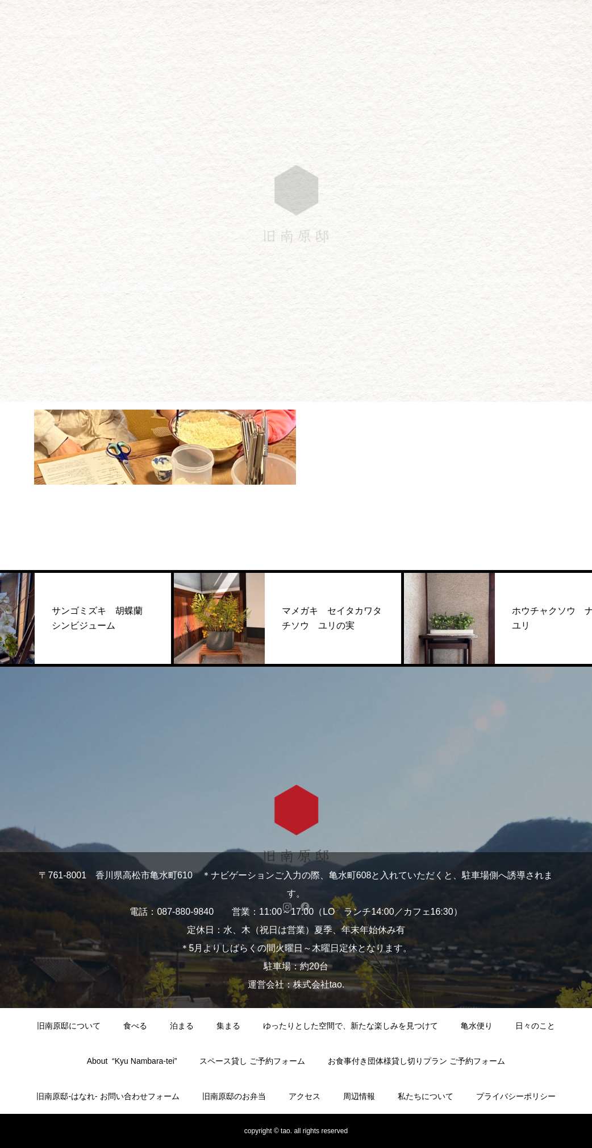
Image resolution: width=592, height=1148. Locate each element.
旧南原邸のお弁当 (234, 1096)
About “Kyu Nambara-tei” (132, 1061)
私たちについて (425, 1096)
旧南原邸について (69, 1025)
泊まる (182, 1025)
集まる (228, 1025)
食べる (135, 1025)
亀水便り (477, 1025)
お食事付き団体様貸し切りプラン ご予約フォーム (416, 1061)
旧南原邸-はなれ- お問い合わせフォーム (107, 1096)
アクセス (304, 1096)
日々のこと (535, 1025)
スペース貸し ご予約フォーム (252, 1061)
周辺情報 (359, 1096)
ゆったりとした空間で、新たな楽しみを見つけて (350, 1025)
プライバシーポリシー (516, 1096)
